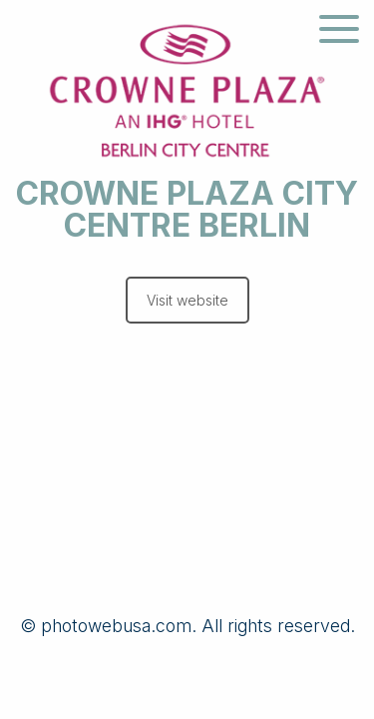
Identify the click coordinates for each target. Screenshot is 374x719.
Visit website (187, 300)
